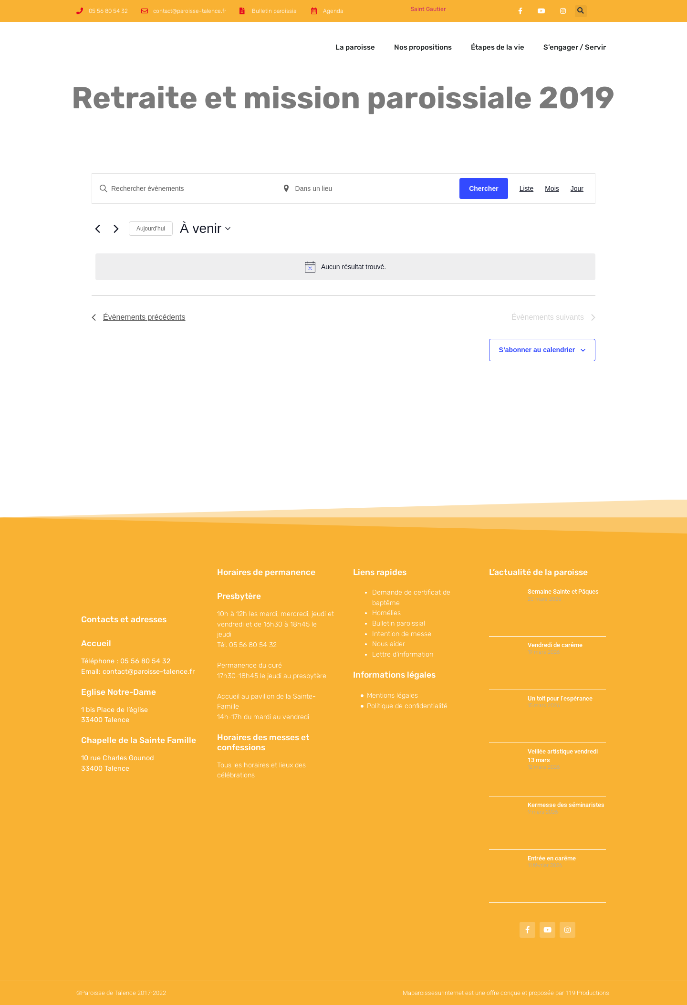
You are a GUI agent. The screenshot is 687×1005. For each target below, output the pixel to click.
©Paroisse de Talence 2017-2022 (121, 992)
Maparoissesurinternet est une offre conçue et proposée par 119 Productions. (507, 992)
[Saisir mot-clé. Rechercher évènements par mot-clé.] (184, 189)
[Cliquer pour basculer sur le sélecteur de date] (205, 228)
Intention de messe (401, 634)
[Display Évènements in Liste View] (527, 189)
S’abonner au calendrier (537, 350)
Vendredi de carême (555, 645)
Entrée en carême (552, 858)
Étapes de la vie (497, 47)
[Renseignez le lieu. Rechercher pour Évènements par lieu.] (368, 189)
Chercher (483, 188)
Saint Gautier (428, 9)
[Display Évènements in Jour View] (577, 189)
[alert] (345, 266)
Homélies (386, 613)
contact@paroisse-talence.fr (149, 672)
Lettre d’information (402, 654)
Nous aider (388, 644)
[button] (581, 11)
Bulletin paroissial (398, 623)
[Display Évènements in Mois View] (552, 189)
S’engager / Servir (574, 47)
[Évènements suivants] (116, 228)
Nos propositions (423, 47)
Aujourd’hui (150, 228)
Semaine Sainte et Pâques (563, 591)
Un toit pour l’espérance (560, 698)
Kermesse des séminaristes (566, 804)
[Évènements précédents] (97, 228)
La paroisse (355, 47)
